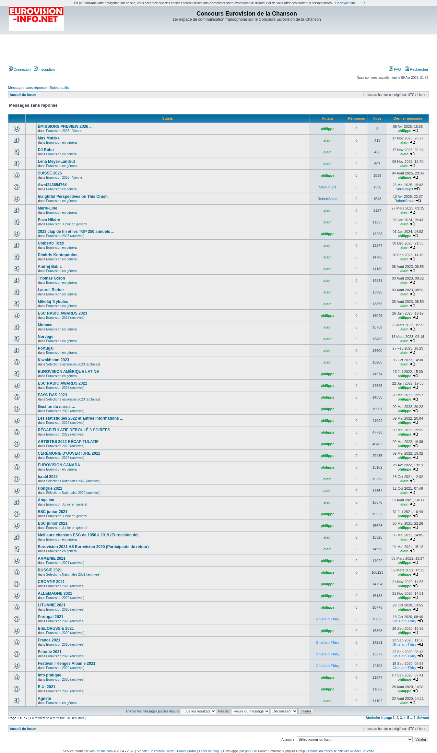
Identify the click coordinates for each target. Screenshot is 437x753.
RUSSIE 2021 (50, 570)
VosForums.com (100, 751)
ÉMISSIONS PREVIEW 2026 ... (65, 126)
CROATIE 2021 (51, 582)
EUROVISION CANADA (59, 465)
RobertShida (327, 199)
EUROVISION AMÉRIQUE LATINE (68, 371)
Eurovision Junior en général (66, 224)
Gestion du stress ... (56, 406)
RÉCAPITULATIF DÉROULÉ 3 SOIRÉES (74, 430)
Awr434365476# (52, 185)
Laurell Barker (51, 290)
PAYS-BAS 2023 (52, 395)
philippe (327, 129)
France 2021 (49, 640)
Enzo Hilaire (49, 220)
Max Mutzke (49, 138)
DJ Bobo (46, 150)
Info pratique (50, 675)
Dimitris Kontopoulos (57, 255)
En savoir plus (345, 3)
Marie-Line (47, 208)
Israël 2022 (48, 476)
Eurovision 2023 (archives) (65, 236)
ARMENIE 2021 (51, 558)
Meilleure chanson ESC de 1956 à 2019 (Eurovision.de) (88, 535)
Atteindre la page (379, 718)
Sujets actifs (59, 88)
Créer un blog (209, 751)
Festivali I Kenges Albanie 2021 (67, 663)
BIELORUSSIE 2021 (56, 628)
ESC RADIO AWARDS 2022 (62, 383)
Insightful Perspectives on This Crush (73, 196)
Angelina (46, 500)
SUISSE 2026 (50, 173)
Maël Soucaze (364, 751)
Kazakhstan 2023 (53, 360)
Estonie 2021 (50, 652)
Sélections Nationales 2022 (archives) (73, 481)
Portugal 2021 (51, 617)
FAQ (395, 69)
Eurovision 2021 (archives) (65, 563)
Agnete (44, 698)
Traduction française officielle (328, 751)
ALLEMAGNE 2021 (55, 593)
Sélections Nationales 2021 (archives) (73, 574)
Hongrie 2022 (50, 488)
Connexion (20, 69)
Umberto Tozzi (51, 243)
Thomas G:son (51, 278)
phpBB (250, 751)
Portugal (46, 348)
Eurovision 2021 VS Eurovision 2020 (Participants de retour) (93, 546)
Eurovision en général (61, 142)
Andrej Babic (50, 266)
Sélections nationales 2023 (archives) (73, 364)
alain (328, 140)
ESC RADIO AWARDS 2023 (62, 313)
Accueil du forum (23, 95)
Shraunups (327, 187)
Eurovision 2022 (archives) (65, 387)
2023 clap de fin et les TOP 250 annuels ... (76, 231)
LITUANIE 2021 (51, 605)
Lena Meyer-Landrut (56, 161)
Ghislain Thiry (327, 619)
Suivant (423, 718)
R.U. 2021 (46, 687)
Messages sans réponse (27, 88)
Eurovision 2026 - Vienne (64, 131)
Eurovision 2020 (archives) (65, 586)
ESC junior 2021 (52, 511)
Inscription (44, 69)
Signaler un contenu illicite (155, 751)
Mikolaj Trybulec (53, 301)
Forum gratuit (186, 751)
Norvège (45, 336)
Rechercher (416, 69)
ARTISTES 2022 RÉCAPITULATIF (68, 441)
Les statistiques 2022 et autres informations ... (80, 418)
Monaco (45, 325)
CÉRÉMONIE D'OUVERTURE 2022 (69, 453)
